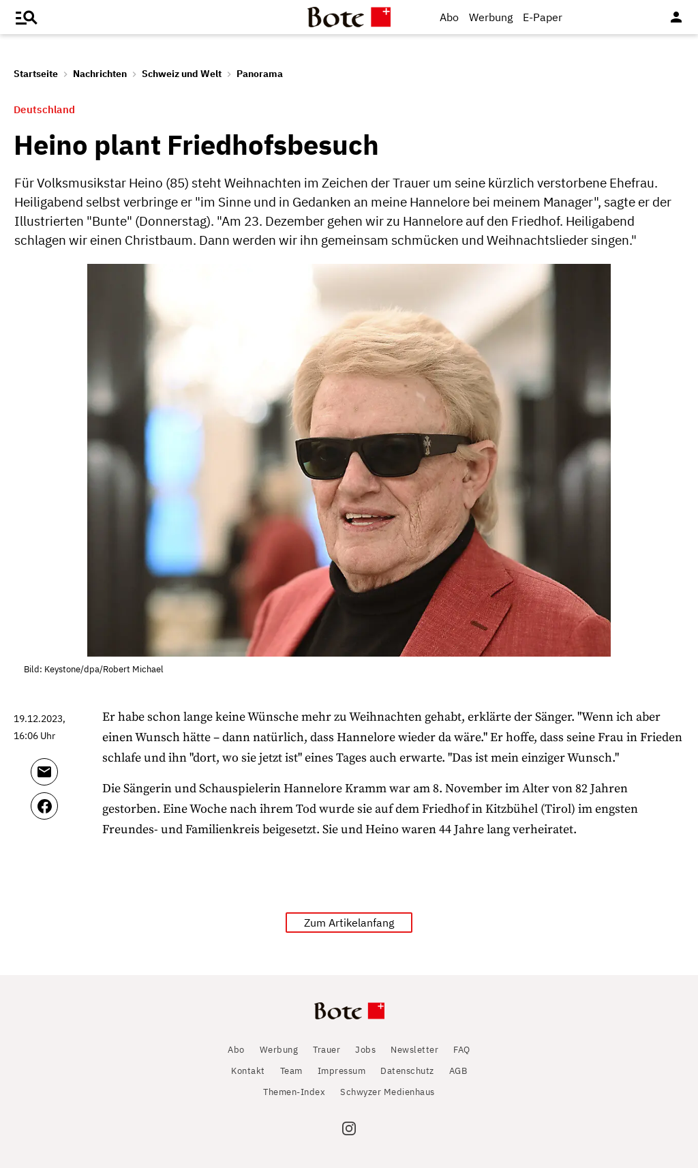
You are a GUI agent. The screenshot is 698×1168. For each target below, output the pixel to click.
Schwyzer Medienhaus (387, 1092)
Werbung (491, 17)
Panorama (260, 74)
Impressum (342, 1071)
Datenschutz (407, 1071)
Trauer (326, 1049)
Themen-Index (294, 1092)
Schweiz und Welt (182, 74)
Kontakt (248, 1071)
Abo (449, 17)
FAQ (461, 1049)
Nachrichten (100, 74)
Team (291, 1071)
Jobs (365, 1049)
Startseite (36, 74)
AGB (458, 1071)
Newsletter (414, 1049)
